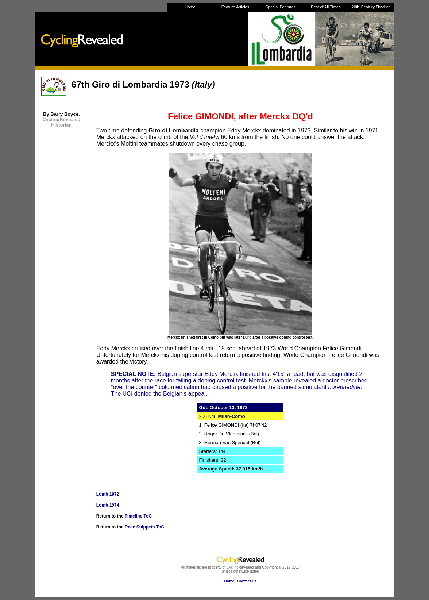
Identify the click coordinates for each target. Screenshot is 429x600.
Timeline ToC (138, 516)
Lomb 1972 (107, 494)
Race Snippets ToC (144, 527)
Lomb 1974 (107, 505)
